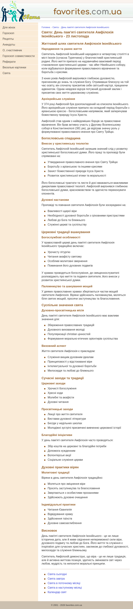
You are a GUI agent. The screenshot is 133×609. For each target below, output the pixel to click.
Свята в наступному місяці (65, 587)
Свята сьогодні (57, 574)
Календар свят (57, 592)
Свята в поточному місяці (64, 583)
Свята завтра (56, 578)
